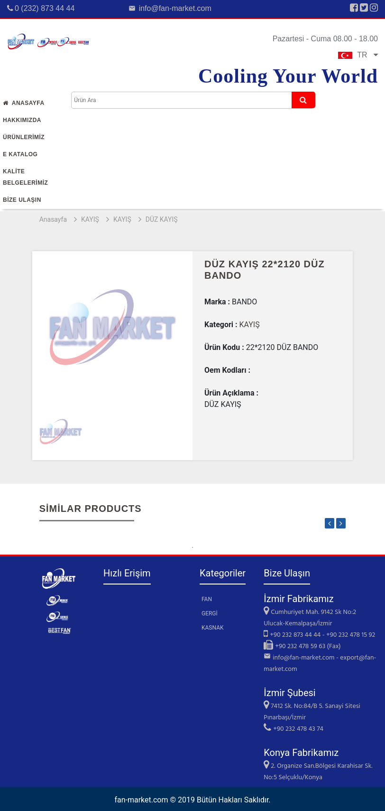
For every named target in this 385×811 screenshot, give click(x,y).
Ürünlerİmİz (24, 137)
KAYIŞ (90, 219)
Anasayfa (24, 103)
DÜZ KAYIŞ (162, 219)
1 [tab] (192, 547)
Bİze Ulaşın (22, 200)
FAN (207, 599)
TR (358, 55)
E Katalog (20, 154)
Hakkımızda (22, 120)
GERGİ (210, 613)
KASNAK (213, 627)
